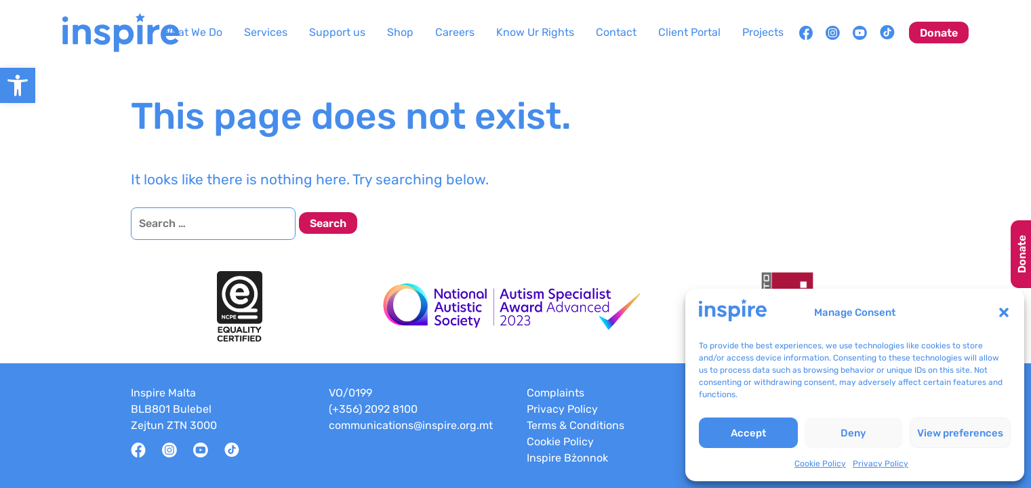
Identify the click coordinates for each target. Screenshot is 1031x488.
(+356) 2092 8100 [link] (373, 409)
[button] (1004, 312)
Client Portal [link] (689, 32)
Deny (853, 433)
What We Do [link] (192, 32)
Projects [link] (763, 32)
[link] (17, 85)
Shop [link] (400, 32)
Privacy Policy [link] (880, 463)
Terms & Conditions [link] (575, 425)
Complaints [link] (555, 392)
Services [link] (265, 32)
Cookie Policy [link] (820, 463)
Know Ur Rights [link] (535, 32)
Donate (1021, 254)
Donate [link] (939, 32)
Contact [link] (616, 32)
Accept (748, 433)
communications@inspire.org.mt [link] (411, 425)
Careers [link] (454, 32)
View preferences (960, 433)
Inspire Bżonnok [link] (567, 457)
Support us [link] (337, 32)
